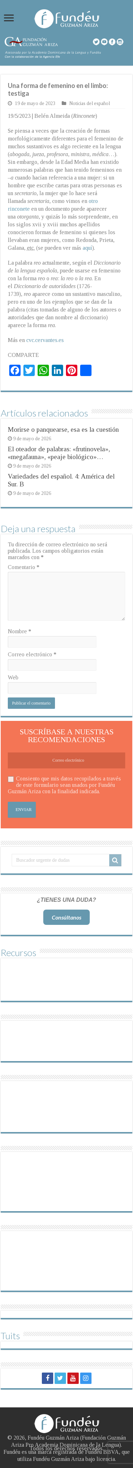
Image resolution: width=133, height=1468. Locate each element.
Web (13, 677)
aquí (87, 248)
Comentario (23, 567)
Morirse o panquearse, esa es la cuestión (63, 429)
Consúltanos (66, 917)
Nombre (19, 631)
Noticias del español (89, 103)
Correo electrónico (32, 654)
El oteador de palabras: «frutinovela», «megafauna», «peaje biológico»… (59, 452)
